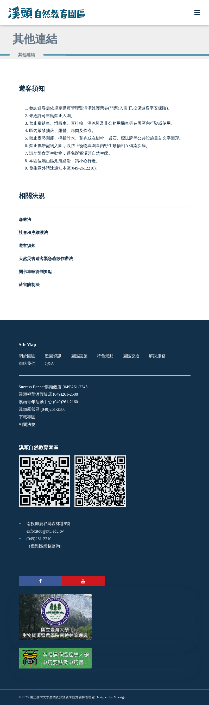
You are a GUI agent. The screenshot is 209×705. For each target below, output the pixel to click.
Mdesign (120, 697)
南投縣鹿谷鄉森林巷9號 (48, 523)
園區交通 (131, 356)
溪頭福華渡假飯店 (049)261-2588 (48, 394)
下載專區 (27, 417)
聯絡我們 (27, 363)
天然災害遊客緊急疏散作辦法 (46, 258)
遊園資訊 (53, 356)
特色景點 (105, 356)
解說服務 (157, 356)
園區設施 (79, 356)
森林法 (25, 219)
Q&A (49, 363)
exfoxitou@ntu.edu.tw (45, 531)
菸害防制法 (29, 284)
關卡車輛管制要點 (35, 271)
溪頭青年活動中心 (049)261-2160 (48, 402)
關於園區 (27, 356)
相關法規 (27, 424)
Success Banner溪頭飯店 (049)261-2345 (53, 387)
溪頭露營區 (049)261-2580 (42, 409)
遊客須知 (27, 245)
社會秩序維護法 (33, 232)
